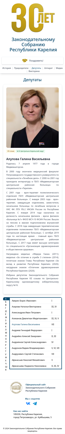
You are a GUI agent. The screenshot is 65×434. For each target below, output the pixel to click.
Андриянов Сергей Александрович (29, 342)
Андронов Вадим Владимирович (28, 348)
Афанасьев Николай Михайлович (28, 360)
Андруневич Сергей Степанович (28, 354)
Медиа (59, 68)
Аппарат (48, 68)
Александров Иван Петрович (26, 312)
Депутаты (36, 68)
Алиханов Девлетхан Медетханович (29, 318)
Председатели (21, 68)
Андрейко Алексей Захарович (26, 336)
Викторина (34, 71)
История (6, 68)
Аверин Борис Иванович (24, 300)
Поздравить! (32, 61)
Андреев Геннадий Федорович (27, 330)
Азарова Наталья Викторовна (26, 306)
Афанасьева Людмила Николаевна (29, 366)
